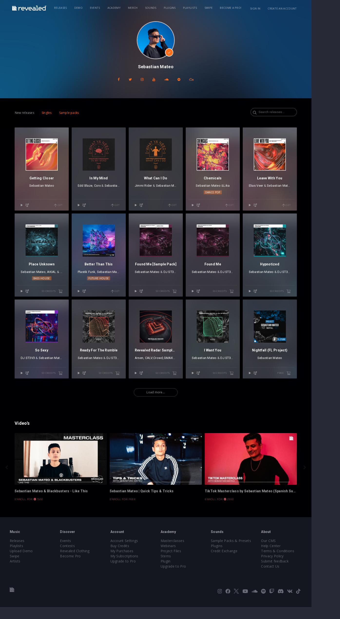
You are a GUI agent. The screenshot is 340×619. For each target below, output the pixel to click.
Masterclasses (187, 552)
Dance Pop (230, 195)
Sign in (275, 8)
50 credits (61, 297)
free (306, 382)
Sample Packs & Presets (246, 552)
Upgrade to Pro (136, 573)
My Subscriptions (138, 568)
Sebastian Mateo (50, 189)
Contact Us (286, 578)
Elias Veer (275, 189)
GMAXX (182, 367)
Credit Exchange (239, 563)
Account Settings (138, 552)
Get (68, 208)
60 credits (182, 382)
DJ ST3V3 (184, 278)
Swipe (218, 8)
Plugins (179, 8)
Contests (80, 557)
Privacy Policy (288, 568)
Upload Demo (33, 563)
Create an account (301, 8)
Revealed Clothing (87, 563)
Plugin (180, 573)
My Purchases (135, 563)
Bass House (50, 284)
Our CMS (284, 552)
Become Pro (83, 568)
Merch (142, 8)
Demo (87, 8)
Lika (244, 189)
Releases (69, 8)
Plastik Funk (96, 278)
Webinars (182, 557)
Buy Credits (133, 557)
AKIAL (58, 278)
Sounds (159, 8)
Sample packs (76, 113)
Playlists (199, 8)
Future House (110, 284)
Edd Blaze (94, 189)
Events (104, 8)
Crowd (170, 367)
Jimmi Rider (156, 189)
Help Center (287, 557)
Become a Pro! (240, 8)
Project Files (185, 563)
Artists (26, 573)
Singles (53, 113)
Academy (123, 8)
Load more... (170, 401)
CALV (161, 367)
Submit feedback (291, 573)
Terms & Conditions (294, 563)
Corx (107, 189)
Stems (180, 568)
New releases (31, 113)
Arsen (151, 367)
